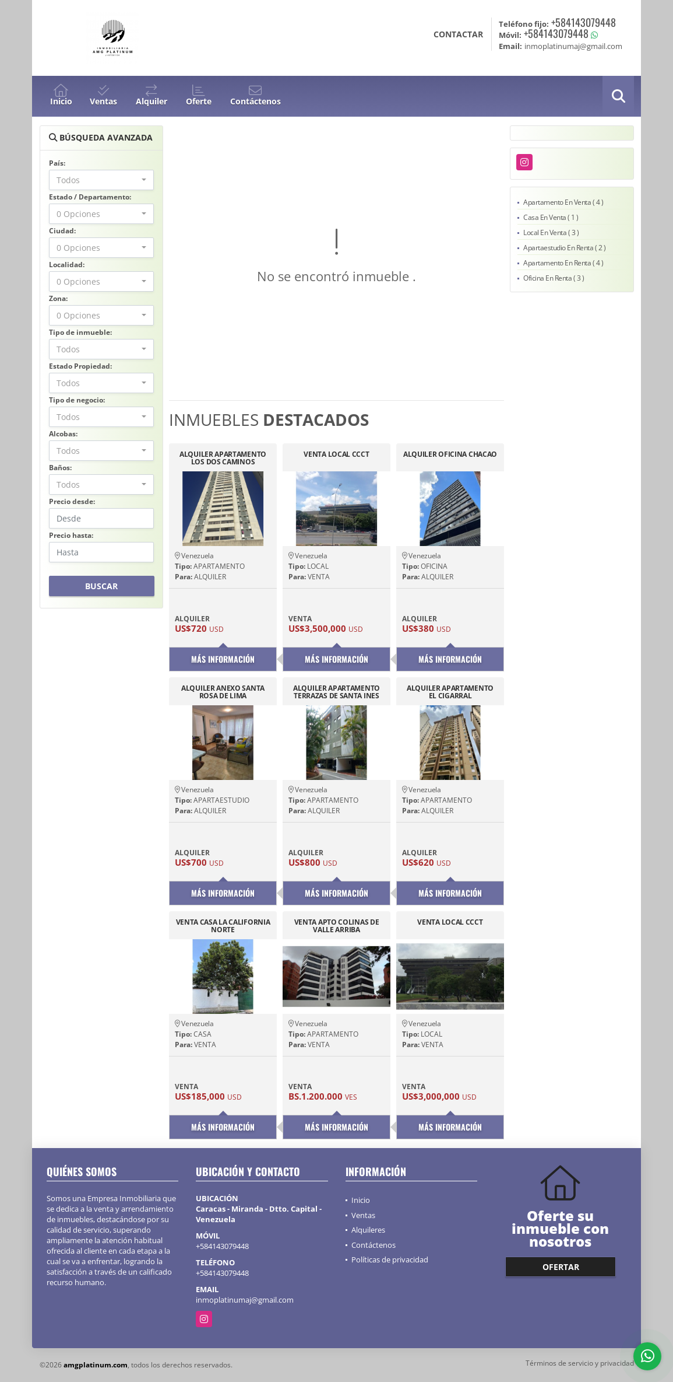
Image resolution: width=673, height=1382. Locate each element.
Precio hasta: (71, 535)
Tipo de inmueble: (80, 332)
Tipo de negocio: (77, 400)
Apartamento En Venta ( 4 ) (563, 202)
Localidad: (66, 265)
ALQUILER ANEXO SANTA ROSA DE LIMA (223, 691)
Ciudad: (62, 231)
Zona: (58, 298)
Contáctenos (373, 1245)
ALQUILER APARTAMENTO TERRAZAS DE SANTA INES (336, 691)
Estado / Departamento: (90, 197)
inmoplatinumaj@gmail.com (245, 1299)
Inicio (360, 1200)
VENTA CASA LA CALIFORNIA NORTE (223, 925)
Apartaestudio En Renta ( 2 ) (564, 248)
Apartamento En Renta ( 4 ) (563, 263)
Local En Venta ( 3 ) (551, 232)
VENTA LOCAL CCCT (336, 454)
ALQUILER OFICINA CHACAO (450, 454)
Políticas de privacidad (389, 1259)
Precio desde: (72, 501)
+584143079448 (583, 22)
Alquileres (368, 1229)
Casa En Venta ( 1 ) (551, 217)
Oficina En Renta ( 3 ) (553, 278)
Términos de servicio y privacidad (580, 1363)
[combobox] (101, 180)
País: (57, 163)
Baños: (60, 468)
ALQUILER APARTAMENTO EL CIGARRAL (450, 691)
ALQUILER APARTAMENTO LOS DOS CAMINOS (222, 458)
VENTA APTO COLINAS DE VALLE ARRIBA (336, 925)
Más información (223, 659)
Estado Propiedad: (80, 366)
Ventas (363, 1215)
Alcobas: (63, 434)
